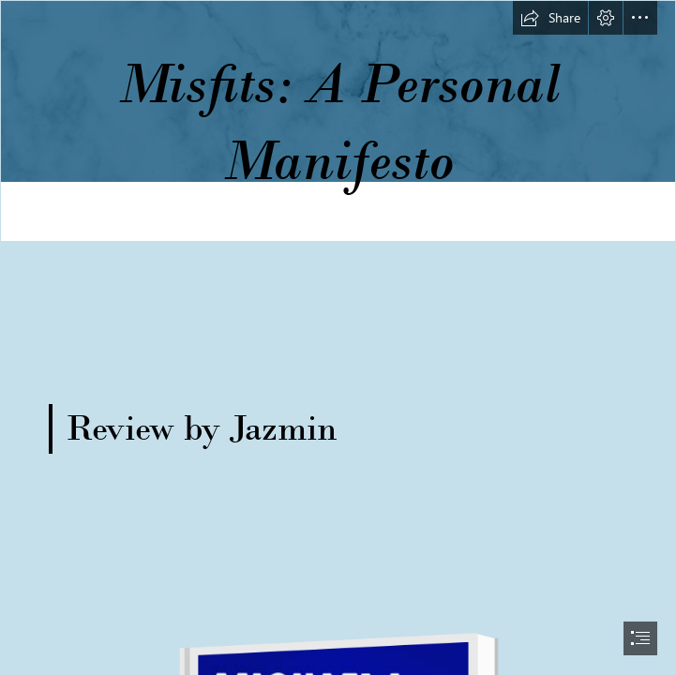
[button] (550, 18)
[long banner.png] (338, 121)
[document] (338, 337)
